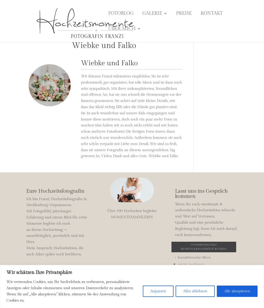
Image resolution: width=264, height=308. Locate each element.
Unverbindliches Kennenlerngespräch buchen (204, 247)
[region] (132, 286)
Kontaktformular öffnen (194, 257)
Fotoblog (121, 14)
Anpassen (158, 291)
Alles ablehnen (195, 291)
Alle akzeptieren (237, 291)
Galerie (152, 14)
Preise (184, 14)
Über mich (122, 29)
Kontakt (212, 14)
